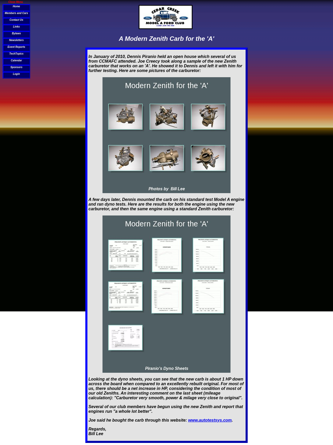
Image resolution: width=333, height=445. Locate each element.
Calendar (16, 60)
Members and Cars (16, 13)
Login (16, 74)
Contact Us (16, 19)
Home (16, 6)
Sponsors (16, 67)
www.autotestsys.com (210, 420)
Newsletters (16, 40)
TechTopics (16, 53)
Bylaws (16, 33)
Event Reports (16, 46)
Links (16, 26)
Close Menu (15, 2)
